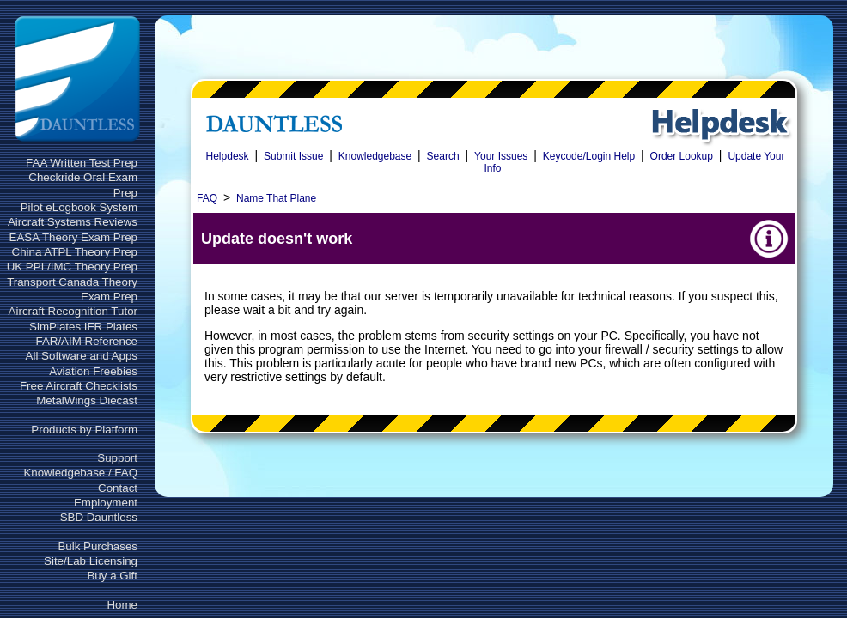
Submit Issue (293, 156)
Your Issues (500, 156)
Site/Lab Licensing (90, 560)
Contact (117, 488)
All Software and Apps (81, 355)
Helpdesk (227, 156)
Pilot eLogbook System (79, 207)
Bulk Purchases (97, 546)
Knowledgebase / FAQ (80, 472)
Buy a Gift (112, 575)
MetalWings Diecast (86, 400)
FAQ (207, 198)
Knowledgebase (374, 156)
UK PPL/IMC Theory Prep (72, 266)
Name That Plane (276, 198)
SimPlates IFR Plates (83, 326)
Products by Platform (84, 429)
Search (443, 156)
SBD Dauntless (98, 517)
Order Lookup (681, 156)
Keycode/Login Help (589, 156)
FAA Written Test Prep (81, 162)
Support (117, 457)
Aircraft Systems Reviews (72, 221)
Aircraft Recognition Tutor (73, 311)
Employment (105, 502)
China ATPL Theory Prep (74, 251)
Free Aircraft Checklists (78, 385)
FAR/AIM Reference (86, 341)
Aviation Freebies (93, 371)
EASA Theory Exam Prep (73, 237)
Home (122, 604)
